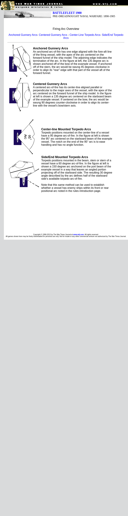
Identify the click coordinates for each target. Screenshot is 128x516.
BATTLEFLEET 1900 (67, 13)
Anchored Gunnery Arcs (22, 34)
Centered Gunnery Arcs (53, 34)
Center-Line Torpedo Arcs (84, 34)
